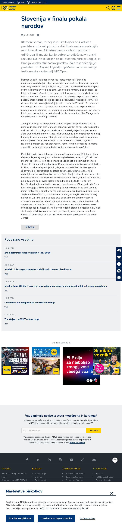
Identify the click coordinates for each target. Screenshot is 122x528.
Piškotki (99, 473)
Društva (38, 476)
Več (6, 257)
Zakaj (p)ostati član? (74, 476)
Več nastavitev (87, 518)
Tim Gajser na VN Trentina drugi (21, 319)
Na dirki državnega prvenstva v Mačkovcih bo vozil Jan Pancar (38, 269)
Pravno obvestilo (103, 480)
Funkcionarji (40, 480)
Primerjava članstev (74, 480)
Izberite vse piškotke (20, 518)
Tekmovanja (40, 473)
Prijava (94, 430)
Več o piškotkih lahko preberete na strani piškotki (64, 508)
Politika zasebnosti (104, 476)
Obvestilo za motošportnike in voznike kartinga (29, 302)
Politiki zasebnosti (77, 442)
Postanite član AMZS (75, 473)
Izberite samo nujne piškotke (56, 518)
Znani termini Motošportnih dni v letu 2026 (27, 252)
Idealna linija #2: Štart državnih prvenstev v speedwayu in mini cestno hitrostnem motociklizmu (55, 286)
